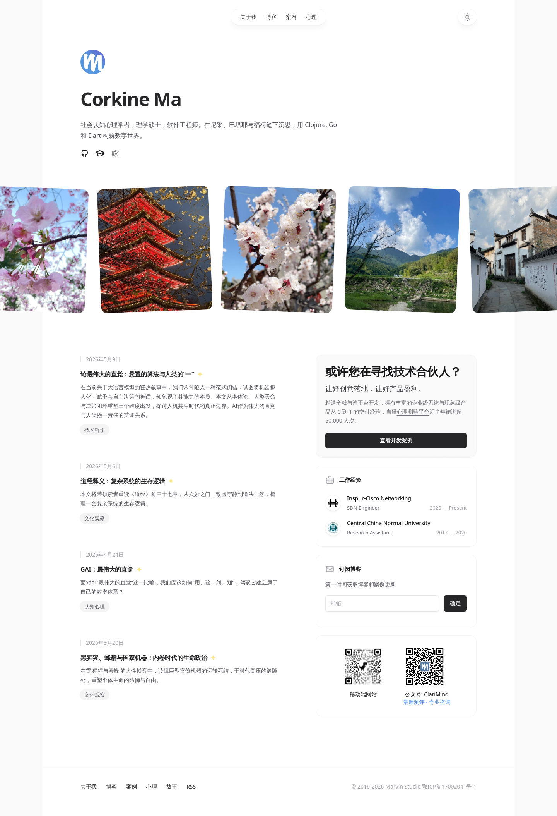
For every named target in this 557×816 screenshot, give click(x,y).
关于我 (248, 17)
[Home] (92, 62)
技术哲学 (94, 429)
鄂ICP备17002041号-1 (449, 786)
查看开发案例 (396, 440)
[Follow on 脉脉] (115, 153)
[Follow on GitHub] (84, 153)
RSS (191, 786)
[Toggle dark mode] (467, 17)
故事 (171, 786)
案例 (291, 17)
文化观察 (94, 518)
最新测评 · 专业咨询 (427, 702)
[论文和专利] (100, 153)
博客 (271, 17)
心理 (311, 17)
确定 (455, 603)
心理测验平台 (413, 411)
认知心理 (94, 606)
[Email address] (382, 603)
